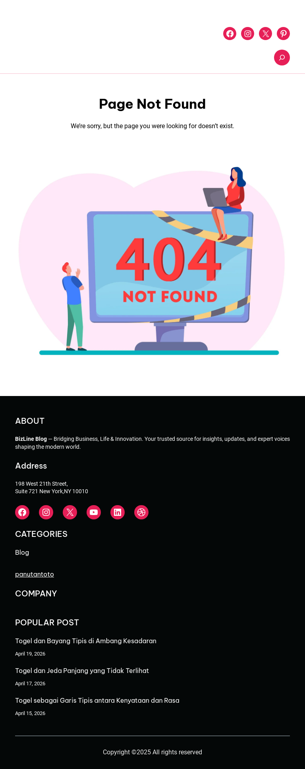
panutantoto (34, 574)
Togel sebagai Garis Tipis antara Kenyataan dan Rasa (97, 700)
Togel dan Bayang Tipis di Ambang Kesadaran (85, 641)
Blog (22, 552)
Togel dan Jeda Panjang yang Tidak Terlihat (82, 671)
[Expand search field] (282, 57)
